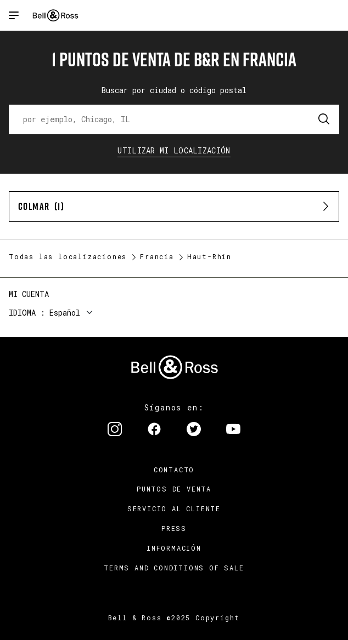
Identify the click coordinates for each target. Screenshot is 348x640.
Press (174, 528)
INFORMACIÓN (174, 548)
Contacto (174, 469)
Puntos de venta (174, 488)
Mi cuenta (29, 294)
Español (64, 312)
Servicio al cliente (174, 508)
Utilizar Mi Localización (173, 150)
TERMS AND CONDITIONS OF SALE (174, 567)
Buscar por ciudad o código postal (174, 90)
